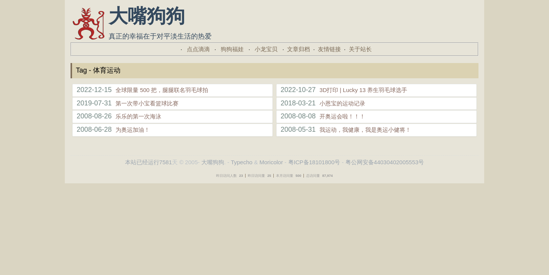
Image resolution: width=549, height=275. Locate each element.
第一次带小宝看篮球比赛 (147, 103)
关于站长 (360, 49)
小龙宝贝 (266, 49)
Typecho (241, 162)
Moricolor (271, 162)
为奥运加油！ (133, 129)
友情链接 (329, 49)
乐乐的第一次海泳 (138, 116)
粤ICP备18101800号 (314, 162)
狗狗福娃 (232, 49)
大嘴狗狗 (212, 162)
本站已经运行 (142, 162)
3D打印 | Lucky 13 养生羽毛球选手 (363, 90)
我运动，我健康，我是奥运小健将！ (365, 129)
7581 (165, 162)
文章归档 (298, 49)
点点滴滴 (198, 49)
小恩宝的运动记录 (342, 103)
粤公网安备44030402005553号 (384, 162)
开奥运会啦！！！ (342, 116)
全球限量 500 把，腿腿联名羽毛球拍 (162, 90)
